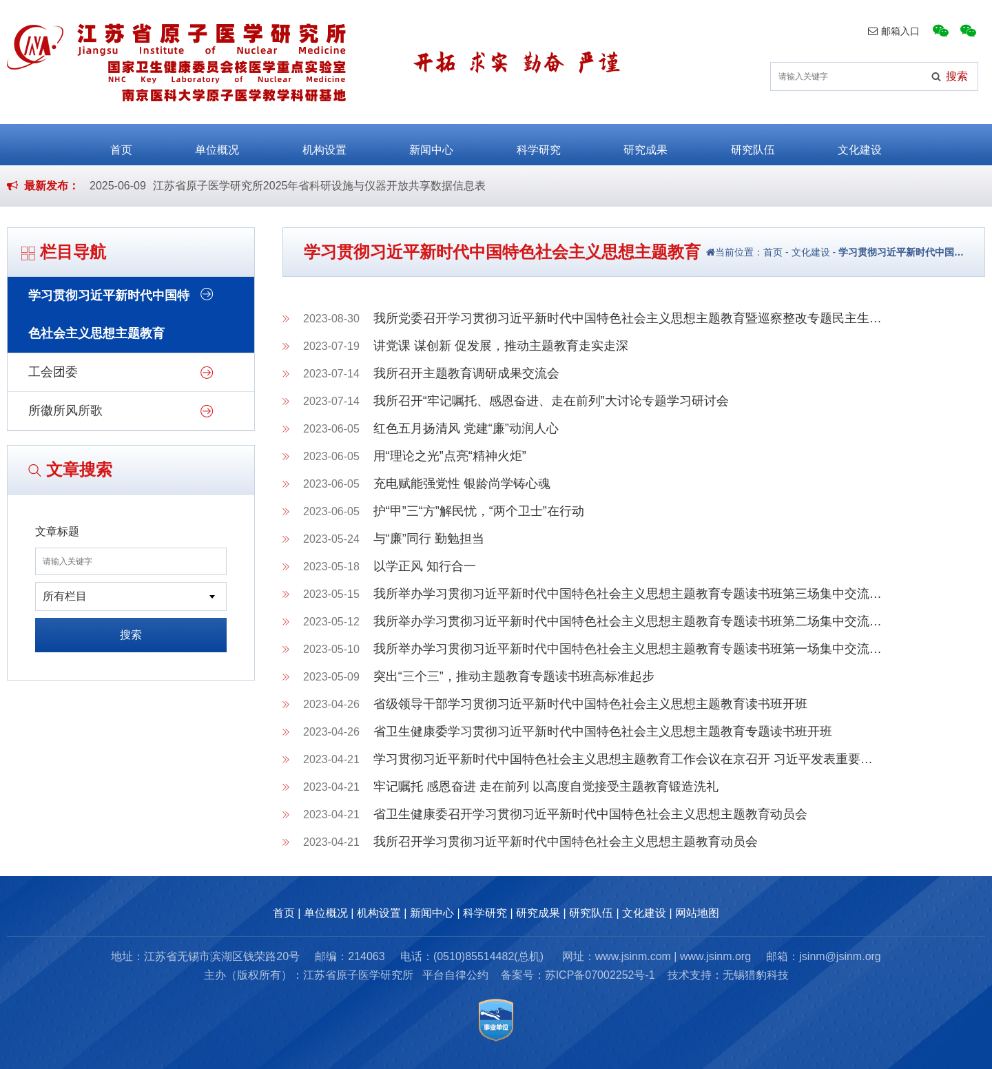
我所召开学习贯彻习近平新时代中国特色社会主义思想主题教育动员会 (565, 842)
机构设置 (324, 143)
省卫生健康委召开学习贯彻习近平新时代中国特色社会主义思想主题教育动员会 (590, 814)
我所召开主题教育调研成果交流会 (466, 373)
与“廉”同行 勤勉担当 (428, 539)
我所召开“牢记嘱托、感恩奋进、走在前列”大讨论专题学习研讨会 (551, 401)
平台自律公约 (455, 975)
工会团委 (53, 372)
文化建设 (860, 143)
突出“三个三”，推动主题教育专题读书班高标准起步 (513, 676)
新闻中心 (431, 143)
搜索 (131, 635)
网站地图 (697, 913)
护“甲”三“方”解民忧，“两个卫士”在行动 (478, 511)
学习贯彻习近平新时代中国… (901, 252)
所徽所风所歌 (65, 410)
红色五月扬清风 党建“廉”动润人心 (466, 428)
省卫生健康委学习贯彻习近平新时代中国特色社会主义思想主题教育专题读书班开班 (602, 731)
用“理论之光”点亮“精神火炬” (449, 456)
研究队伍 (753, 143)
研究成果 (645, 143)
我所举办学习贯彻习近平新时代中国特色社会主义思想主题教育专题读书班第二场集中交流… (627, 621)
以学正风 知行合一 (424, 566)
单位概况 (217, 143)
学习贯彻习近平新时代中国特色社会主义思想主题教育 (108, 314)
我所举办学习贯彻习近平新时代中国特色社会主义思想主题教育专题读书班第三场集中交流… (627, 594)
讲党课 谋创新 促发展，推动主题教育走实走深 (500, 346)
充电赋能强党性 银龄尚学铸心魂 (461, 483)
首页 (121, 143)
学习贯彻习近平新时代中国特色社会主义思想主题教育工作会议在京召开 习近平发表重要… (623, 759)
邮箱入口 (894, 31)
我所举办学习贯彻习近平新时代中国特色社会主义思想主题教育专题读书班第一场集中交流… (627, 649)
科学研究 (539, 143)
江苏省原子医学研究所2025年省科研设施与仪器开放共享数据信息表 (319, 185)
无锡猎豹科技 (756, 975)
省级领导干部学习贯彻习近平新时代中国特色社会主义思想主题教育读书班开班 (590, 704)
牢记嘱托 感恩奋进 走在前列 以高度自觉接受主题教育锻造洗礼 (546, 786)
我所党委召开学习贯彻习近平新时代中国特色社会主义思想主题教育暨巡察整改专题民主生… (627, 318)
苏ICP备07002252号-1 (600, 975)
